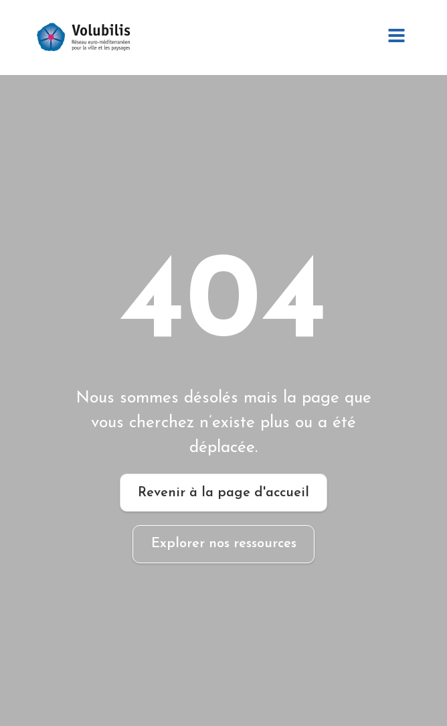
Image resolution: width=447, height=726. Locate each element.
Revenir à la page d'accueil (223, 493)
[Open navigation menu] (396, 37)
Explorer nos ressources (223, 544)
